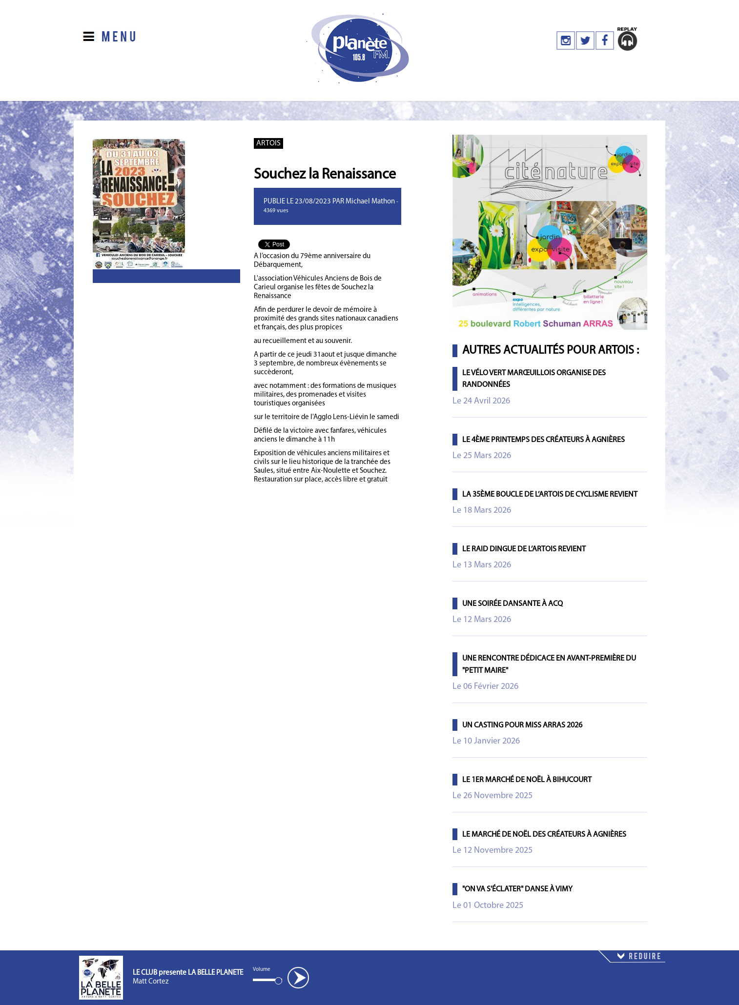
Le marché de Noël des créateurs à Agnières (544, 835)
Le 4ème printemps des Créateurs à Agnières (543, 440)
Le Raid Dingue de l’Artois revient (524, 549)
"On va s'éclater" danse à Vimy (517, 889)
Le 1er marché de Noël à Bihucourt (527, 780)
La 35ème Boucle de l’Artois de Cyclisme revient (549, 495)
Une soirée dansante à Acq (512, 604)
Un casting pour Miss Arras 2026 (522, 725)
